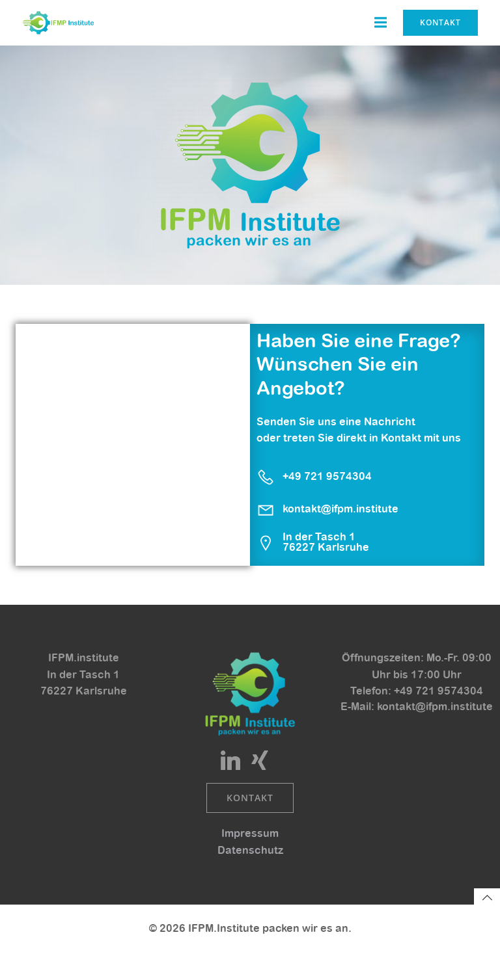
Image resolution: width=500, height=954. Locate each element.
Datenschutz (250, 850)
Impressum (250, 833)
